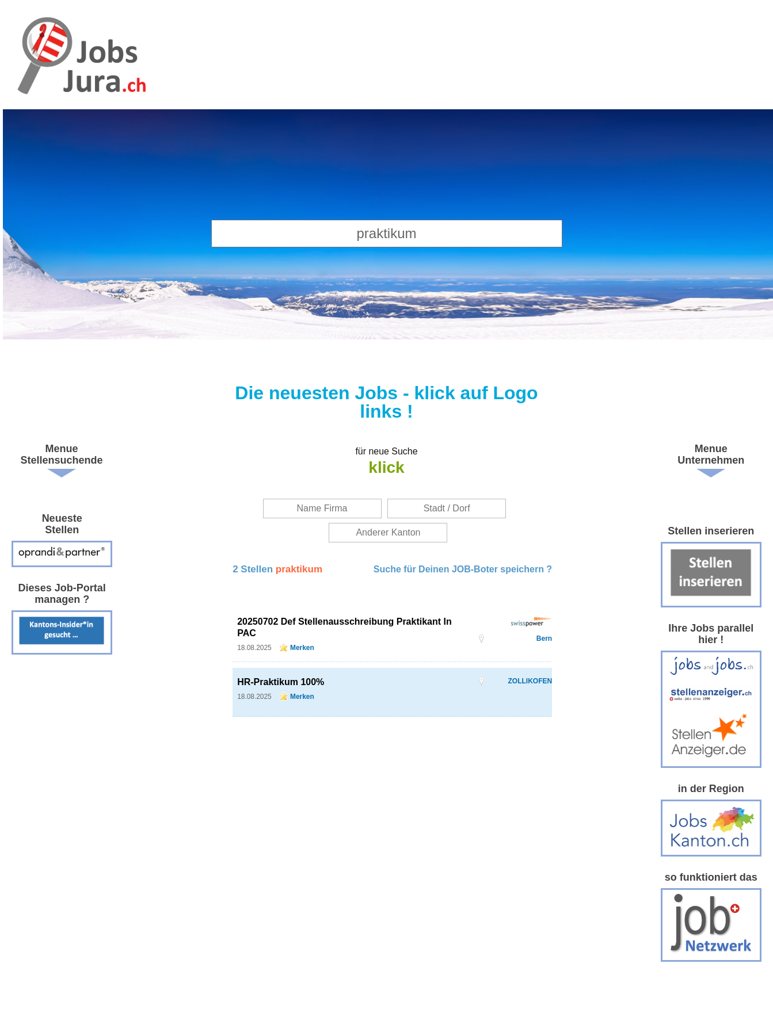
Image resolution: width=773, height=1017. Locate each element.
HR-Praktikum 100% (280, 682)
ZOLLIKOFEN (530, 681)
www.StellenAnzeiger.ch (81, 57)
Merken (302, 648)
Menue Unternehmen (710, 454)
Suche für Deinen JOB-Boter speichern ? (463, 569)
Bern (544, 638)
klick (386, 467)
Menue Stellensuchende (62, 454)
